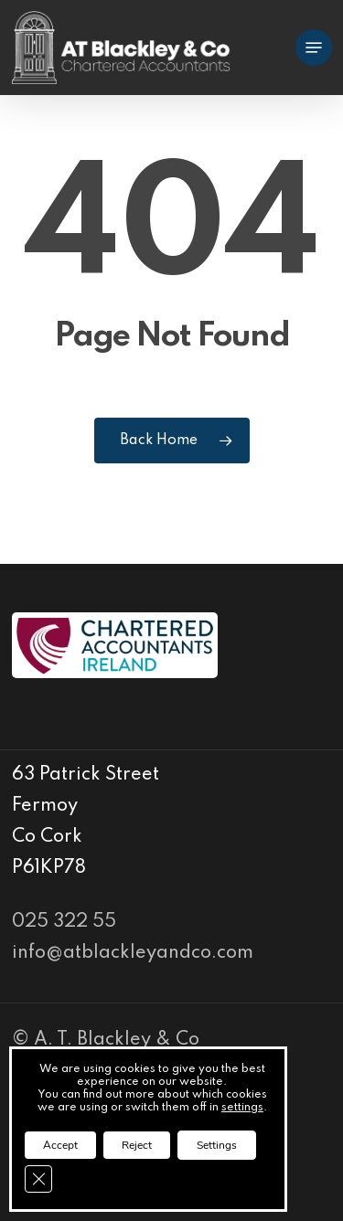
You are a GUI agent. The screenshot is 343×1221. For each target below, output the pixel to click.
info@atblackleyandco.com (132, 953)
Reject (137, 1145)
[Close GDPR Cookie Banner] (38, 1179)
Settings (217, 1145)
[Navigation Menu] (313, 47)
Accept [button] (60, 1145)
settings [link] (242, 1107)
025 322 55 (64, 922)
